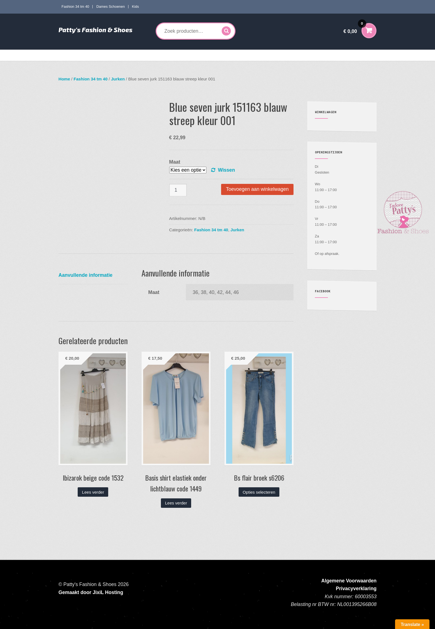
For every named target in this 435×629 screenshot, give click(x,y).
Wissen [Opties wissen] (226, 170)
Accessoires (242, 55)
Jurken (118, 79)
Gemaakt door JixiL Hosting (91, 592)
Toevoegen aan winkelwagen (257, 189)
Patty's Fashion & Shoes (95, 30)
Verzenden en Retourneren (315, 55)
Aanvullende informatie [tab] (86, 275)
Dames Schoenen (110, 6)
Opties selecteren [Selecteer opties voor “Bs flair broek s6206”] (259, 492)
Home (68, 55)
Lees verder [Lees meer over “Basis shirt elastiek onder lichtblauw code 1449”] (176, 503)
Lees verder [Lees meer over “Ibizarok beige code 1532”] (93, 492)
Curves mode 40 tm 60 (140, 55)
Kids (135, 6)
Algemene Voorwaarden (348, 581)
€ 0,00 (354, 27)
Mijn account (275, 55)
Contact (350, 55)
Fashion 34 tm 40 (75, 6)
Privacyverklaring (356, 588)
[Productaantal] (178, 190)
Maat (174, 162)
